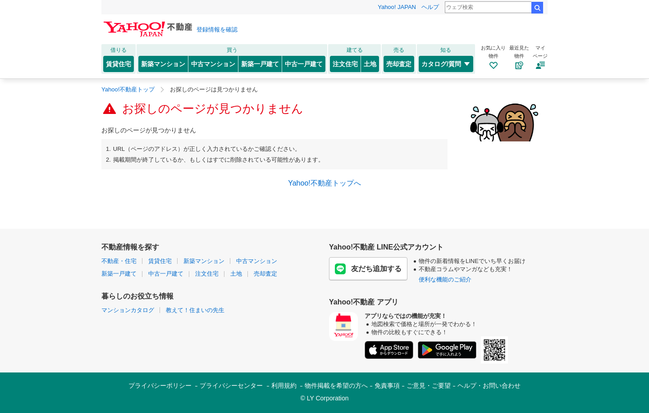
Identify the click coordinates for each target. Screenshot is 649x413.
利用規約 (284, 385)
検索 (537, 8)
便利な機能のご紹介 (445, 279)
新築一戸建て (260, 64)
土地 (370, 64)
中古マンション (213, 64)
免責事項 (387, 385)
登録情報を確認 (217, 29)
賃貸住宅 (118, 64)
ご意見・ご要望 (429, 385)
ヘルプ (430, 7)
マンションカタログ (127, 310)
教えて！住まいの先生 (195, 310)
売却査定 (398, 64)
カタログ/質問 (446, 64)
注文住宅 (345, 64)
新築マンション (163, 64)
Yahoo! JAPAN (397, 7)
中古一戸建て (304, 64)
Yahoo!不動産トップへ (324, 183)
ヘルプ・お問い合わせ (489, 385)
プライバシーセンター (231, 385)
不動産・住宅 (119, 261)
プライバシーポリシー (160, 385)
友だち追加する (368, 269)
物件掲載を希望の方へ (336, 385)
